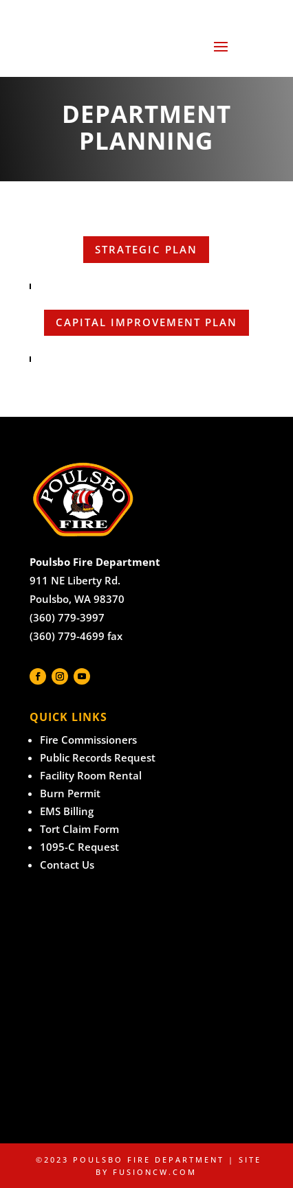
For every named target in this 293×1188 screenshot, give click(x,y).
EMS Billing (67, 811)
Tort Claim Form (79, 829)
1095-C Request (79, 847)
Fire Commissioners (88, 739)
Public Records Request (97, 757)
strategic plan (146, 249)
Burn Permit (70, 793)
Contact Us (67, 864)
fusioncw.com (155, 1172)
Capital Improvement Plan (146, 322)
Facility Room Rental (91, 775)
